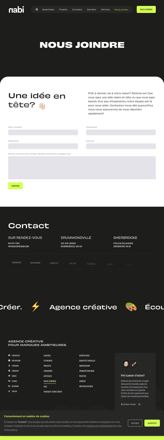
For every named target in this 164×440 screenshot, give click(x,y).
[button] (135, 423)
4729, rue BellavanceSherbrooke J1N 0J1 (123, 245)
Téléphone (13, 140)
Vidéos (82, 380)
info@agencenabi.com (18, 246)
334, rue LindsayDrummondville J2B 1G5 (71, 245)
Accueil (47, 355)
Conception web (86, 370)
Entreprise (91, 126)
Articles (105, 9)
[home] (16, 9)
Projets (63, 9)
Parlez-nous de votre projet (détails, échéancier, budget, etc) (39, 153)
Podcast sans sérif (53, 391)
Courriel (90, 140)
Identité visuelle (87, 360)
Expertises (48, 9)
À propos (77, 9)
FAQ (45, 386)
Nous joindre (121, 9)
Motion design (86, 386)
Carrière (91, 9)
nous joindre (146, 9)
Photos (82, 375)
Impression (84, 365)
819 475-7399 (13, 243)
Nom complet (15, 126)
